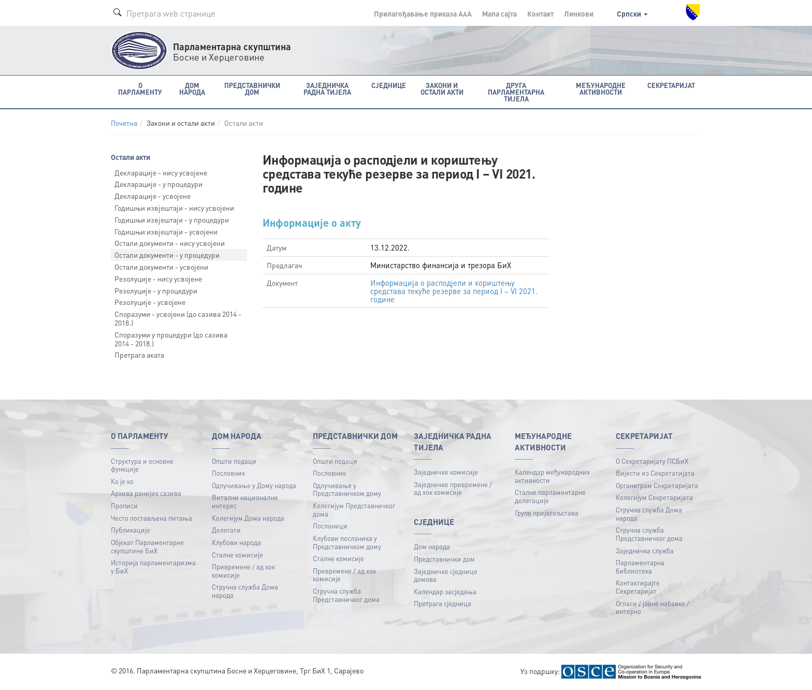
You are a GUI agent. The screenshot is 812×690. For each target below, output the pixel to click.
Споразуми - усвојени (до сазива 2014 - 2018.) (177, 318)
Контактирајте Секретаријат (638, 586)
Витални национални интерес (245, 501)
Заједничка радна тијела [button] (327, 88)
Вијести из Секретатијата (655, 472)
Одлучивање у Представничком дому (347, 489)
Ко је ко (122, 481)
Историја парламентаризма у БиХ (153, 566)
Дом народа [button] (192, 88)
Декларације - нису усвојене (160, 172)
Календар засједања (445, 591)
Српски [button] (632, 13)
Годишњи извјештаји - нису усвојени (174, 207)
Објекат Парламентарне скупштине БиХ (147, 546)
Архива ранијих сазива (146, 493)
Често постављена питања (151, 517)
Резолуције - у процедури (155, 290)
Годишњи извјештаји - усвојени (166, 231)
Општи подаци (234, 461)
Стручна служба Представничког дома (346, 595)
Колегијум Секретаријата (654, 497)
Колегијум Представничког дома (354, 509)
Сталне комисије (237, 554)
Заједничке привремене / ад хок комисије (453, 488)
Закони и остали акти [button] (442, 88)
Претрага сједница (442, 603)
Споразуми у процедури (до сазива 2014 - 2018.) (170, 339)
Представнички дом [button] (252, 88)
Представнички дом (444, 558)
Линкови (578, 13)
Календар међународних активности (552, 476)
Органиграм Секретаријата (657, 485)
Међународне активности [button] (601, 88)
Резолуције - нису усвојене (158, 278)
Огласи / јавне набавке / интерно (652, 607)
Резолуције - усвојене (149, 301)
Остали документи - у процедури (167, 254)
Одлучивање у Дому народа (254, 485)
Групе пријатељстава (546, 512)
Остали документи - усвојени (161, 266)
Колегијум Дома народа (248, 517)
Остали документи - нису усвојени (169, 242)
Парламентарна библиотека (640, 566)
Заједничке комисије (446, 471)
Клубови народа (236, 542)
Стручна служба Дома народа (245, 590)
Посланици (330, 525)
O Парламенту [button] (140, 88)
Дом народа (432, 546)
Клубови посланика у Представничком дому (347, 542)
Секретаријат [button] (671, 85)
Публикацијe (130, 529)
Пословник (228, 472)
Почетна (124, 123)
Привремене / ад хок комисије (243, 570)
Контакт (540, 13)
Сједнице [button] (388, 85)
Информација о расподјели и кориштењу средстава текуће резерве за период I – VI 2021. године (454, 291)
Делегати (226, 529)
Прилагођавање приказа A (423, 13)
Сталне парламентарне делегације (550, 496)
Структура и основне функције (142, 465)
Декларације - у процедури (158, 183)
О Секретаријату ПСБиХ (652, 461)
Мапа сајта (499, 13)
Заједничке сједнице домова (445, 575)
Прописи (124, 505)
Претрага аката (139, 354)
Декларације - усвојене (152, 195)
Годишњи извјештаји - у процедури (171, 219)
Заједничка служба (645, 550)
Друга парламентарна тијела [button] (516, 92)
